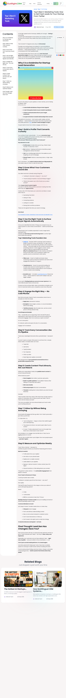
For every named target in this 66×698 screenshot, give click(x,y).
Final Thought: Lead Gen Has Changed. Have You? (7, 93)
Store (34, 3)
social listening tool (42, 271)
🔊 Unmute (59, 37)
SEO (30, 119)
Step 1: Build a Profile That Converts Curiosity (8, 45)
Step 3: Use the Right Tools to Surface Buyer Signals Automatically (8, 57)
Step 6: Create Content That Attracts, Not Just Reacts (7, 76)
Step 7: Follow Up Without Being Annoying (7, 82)
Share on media (59, 27)
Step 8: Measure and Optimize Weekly (8, 87)
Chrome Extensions (39, 3)
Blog (30, 3)
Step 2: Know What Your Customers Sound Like (8, 51)
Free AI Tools (24, 3)
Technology (44, 9)
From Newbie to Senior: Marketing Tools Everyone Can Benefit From (35, 211)
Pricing (48, 3)
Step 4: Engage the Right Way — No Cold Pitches (8, 63)
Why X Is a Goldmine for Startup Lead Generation (8, 39)
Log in (60, 3)
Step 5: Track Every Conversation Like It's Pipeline (8, 69)
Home (35, 9)
